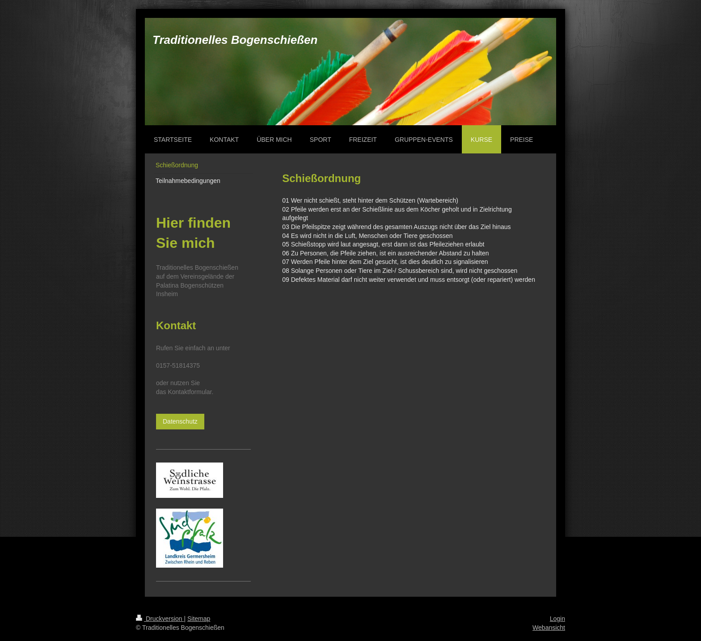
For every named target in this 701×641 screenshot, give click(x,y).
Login (557, 618)
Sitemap (198, 618)
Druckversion (160, 618)
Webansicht (548, 627)
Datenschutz (180, 421)
